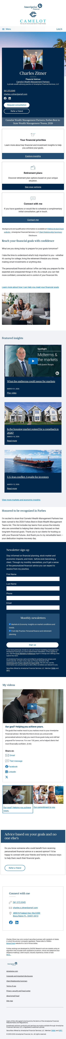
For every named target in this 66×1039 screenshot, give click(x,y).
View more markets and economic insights (21, 500)
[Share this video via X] (13, 777)
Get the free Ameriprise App (35, 1014)
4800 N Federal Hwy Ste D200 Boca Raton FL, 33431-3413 (26, 914)
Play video (11, 393)
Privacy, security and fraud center (18, 991)
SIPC (8, 670)
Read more (12, 441)
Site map (9, 1001)
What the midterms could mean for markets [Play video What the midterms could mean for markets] (31, 381)
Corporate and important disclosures (19, 976)
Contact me (33, 220)
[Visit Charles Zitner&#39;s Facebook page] (11, 922)
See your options (33, 187)
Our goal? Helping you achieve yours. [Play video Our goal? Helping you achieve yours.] (17, 809)
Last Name (11, 584)
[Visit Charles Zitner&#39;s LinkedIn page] (16, 922)
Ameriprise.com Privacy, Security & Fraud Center (22, 663)
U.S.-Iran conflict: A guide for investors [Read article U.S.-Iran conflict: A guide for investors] (28, 477)
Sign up (32, 645)
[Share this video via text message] (13, 761)
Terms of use (11, 986)
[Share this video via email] (13, 755)
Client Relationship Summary (50, 232)
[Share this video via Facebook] (13, 766)
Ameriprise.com (12, 971)
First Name (11, 574)
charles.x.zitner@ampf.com (15, 94)
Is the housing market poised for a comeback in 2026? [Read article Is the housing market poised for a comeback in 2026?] (33, 431)
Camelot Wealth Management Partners (33, 82)
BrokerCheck (10, 943)
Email (9, 603)
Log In (59, 29)
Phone (9, 593)
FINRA (53, 668)
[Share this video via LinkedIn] (13, 771)
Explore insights (33, 156)
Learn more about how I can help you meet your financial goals (30, 287)
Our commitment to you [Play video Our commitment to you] (44, 807)
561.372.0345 (9, 91)
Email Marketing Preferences (25, 654)
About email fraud (12, 996)
